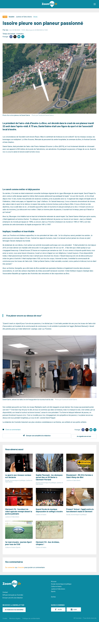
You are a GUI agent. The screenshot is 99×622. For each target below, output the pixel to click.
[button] (95, 4)
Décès (35, 17)
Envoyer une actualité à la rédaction (37, 435)
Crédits (5, 618)
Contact (5, 591)
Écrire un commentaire (13, 429)
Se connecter (10, 567)
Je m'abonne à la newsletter (14, 609)
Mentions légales (14, 618)
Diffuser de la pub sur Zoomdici (13, 594)
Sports (53, 591)
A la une (53, 581)
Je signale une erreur (84, 435)
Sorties (53, 596)
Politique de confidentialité (31, 618)
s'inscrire (20, 567)
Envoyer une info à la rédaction (13, 597)
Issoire (11, 17)
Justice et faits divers (24, 17)
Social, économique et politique (61, 583)
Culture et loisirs (56, 586)
